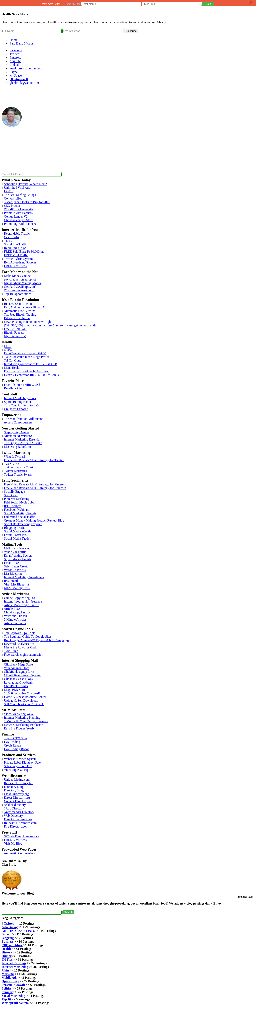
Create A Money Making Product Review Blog (34, 520)
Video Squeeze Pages (17, 769)
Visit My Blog (13, 843)
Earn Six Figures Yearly (19, 728)
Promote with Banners (18, 213)
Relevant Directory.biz (18, 783)
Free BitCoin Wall (15, 329)
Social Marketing (13, 995)
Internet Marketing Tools (20, 398)
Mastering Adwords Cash (20, 647)
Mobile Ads (9, 977)
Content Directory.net (18, 801)
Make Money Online (17, 276)
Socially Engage (14, 491)
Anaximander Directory (19, 812)
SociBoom (11, 495)
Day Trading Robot (16, 749)
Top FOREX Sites (15, 738)
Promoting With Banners (20, 223)
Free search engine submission (23, 654)
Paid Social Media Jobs (19, 502)
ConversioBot (13, 198)
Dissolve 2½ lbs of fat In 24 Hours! (26, 371)
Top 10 (6, 999)
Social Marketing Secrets (20, 513)
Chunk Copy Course (17, 612)
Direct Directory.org (17, 797)
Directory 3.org (14, 790)
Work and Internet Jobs (19, 290)
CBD (7, 346)
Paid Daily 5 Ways (21, 43)
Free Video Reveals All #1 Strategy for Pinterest (35, 484)
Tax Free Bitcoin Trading (20, 314)
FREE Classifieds (15, 266)
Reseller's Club (13, 388)
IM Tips (7, 959)
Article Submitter (15, 623)
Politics (7, 988)
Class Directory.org (16, 794)
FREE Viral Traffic (16, 255)
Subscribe (131, 30)
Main (5, 970)
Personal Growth (13, 985)
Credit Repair (12, 745)
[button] (208, 4)
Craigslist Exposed (16, 409)
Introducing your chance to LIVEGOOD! (30, 364)
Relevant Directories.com (20, 823)
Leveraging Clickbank (18, 682)
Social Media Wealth (17, 531)
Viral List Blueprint (16, 584)
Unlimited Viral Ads (17, 187)
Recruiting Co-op (15, 248)
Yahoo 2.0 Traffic (15, 552)
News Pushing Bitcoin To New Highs (28, 321)
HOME (8, 191)
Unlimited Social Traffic (19, 517)
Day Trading (12, 742)
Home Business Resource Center (25, 697)
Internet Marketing (15, 966)
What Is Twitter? (14, 456)
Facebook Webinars (16, 509)
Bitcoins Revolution (17, 318)
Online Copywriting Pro (19, 598)
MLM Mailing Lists (17, 588)
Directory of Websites (18, 819)
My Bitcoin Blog (15, 336)
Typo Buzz (11, 651)
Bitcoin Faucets (14, 332)
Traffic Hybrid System (18, 258)
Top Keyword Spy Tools (19, 633)
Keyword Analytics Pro (19, 643)
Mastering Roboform (17, 446)
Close (250, 3)
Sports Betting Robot (17, 401)
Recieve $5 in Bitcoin (18, 303)
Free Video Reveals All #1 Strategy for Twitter (34, 460)
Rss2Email (11, 580)
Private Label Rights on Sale (22, 762)
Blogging (8, 938)
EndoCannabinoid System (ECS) (25, 353)
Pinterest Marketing (16, 498)
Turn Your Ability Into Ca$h (22, 405)
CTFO (8, 349)
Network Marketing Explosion (23, 724)
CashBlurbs (11, 237)
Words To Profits (15, 570)
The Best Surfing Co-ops (20, 195)
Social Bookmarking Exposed (23, 524)
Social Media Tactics (17, 538)
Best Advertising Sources (20, 262)
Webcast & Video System (20, 759)
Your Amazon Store (16, 668)
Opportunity (10, 981)
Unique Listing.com (17, 779)
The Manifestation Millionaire (23, 418)
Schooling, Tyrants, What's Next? (25, 184)
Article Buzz (12, 608)
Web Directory (13, 815)
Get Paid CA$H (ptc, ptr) (20, 286)
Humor (6, 956)
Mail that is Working (17, 548)
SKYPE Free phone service (21, 836)
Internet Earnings (14, 963)
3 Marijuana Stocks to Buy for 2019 (27, 202)
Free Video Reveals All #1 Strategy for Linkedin (35, 488)
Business (7, 941)
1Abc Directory (14, 808)
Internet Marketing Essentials (23, 439)
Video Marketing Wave (19, 714)
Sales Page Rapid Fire (18, 766)
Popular (7, 992)
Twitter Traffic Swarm (18, 474)
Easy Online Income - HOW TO (24, 307)
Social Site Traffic (15, 244)
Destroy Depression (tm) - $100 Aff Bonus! (32, 375)
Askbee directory (15, 804)
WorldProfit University (19, 209)
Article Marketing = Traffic (21, 605)
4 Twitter (8, 923)
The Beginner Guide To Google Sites (27, 636)
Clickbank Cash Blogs (18, 679)
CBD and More (12, 945)
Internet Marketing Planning (22, 717)
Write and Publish (15, 616)
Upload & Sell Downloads (21, 700)
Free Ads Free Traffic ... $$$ (22, 384)
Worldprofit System (15, 1003)
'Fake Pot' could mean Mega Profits (27, 357)
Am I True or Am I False (18, 930)
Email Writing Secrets (18, 555)
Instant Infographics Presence (23, 601)
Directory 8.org (14, 786)
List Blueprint (13, 573)
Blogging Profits (14, 527)
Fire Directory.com (16, 826)
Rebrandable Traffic (17, 233)
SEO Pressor (12, 205)
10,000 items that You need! (22, 693)
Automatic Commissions (20, 853)
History (7, 952)
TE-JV (8, 240)
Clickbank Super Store (18, 220)
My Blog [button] (76, 4)
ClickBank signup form (19, 671)
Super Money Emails (17, 559)
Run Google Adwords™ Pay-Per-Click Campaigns (36, 640)
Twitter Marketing (15, 471)
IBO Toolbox (12, 506)
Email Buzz (11, 562)
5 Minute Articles (15, 619)
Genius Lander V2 (16, 216)
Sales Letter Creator (17, 566)
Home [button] (68, 4)
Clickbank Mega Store (18, 664)
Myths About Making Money (22, 283)
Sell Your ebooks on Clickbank (24, 704)
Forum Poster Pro (15, 535)
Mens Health (12, 367)
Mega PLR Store (15, 689)
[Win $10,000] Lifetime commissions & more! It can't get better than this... (52, 325)
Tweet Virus (11, 463)
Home (13, 40)
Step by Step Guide (16, 432)
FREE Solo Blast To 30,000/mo (24, 251)
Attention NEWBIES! (18, 436)
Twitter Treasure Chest (18, 467)
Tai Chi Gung (12, 360)
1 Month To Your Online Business (26, 721)
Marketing (9, 974)
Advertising (10, 927)
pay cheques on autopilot (20, 279)
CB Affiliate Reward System (22, 675)
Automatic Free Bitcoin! (19, 311)
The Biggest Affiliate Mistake (23, 443)
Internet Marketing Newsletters (24, 577)
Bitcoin (6, 934)
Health (6, 948)
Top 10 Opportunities (17, 294)
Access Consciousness (18, 422)
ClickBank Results (16, 686)
